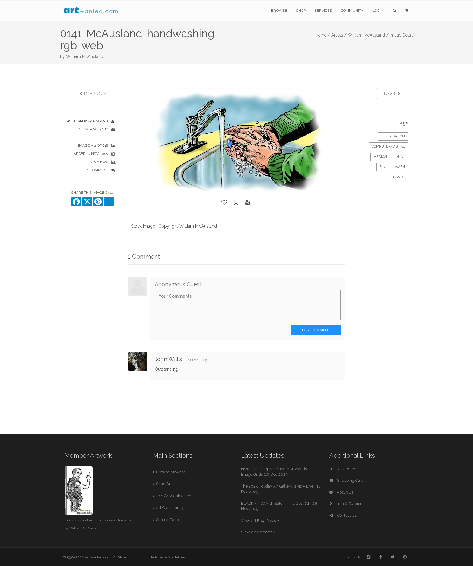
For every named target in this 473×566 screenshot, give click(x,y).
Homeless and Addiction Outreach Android (99, 520)
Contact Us (343, 515)
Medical (380, 157)
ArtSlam (119, 557)
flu (382, 167)
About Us (341, 492)
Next (392, 93)
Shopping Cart (346, 480)
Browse (279, 10)
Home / (322, 35)
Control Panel (168, 519)
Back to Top (342, 469)
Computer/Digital (388, 147)
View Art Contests (258, 532)
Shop (301, 10)
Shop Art (164, 483)
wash (400, 167)
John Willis (168, 359)
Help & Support (346, 503)
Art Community (170, 507)
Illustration (393, 136)
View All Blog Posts (260, 520)
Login (378, 10)
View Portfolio (93, 129)
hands (399, 177)
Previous (93, 93)
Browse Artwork (170, 472)
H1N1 (401, 157)
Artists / (339, 35)
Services (323, 10)
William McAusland (84, 56)
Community (352, 10)
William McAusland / (368, 35)
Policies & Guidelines (168, 557)
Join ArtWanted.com (174, 496)
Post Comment (316, 330)
